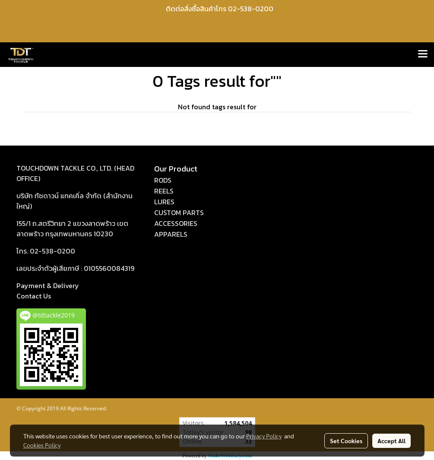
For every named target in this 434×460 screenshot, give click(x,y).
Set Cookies (346, 440)
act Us (33, 296)
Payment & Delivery (47, 285)
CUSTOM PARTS (179, 212)
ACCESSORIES (175, 223)
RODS (162, 180)
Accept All (391, 440)
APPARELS (170, 234)
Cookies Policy (41, 445)
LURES (164, 202)
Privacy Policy (264, 436)
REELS (164, 191)
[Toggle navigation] (422, 54)
